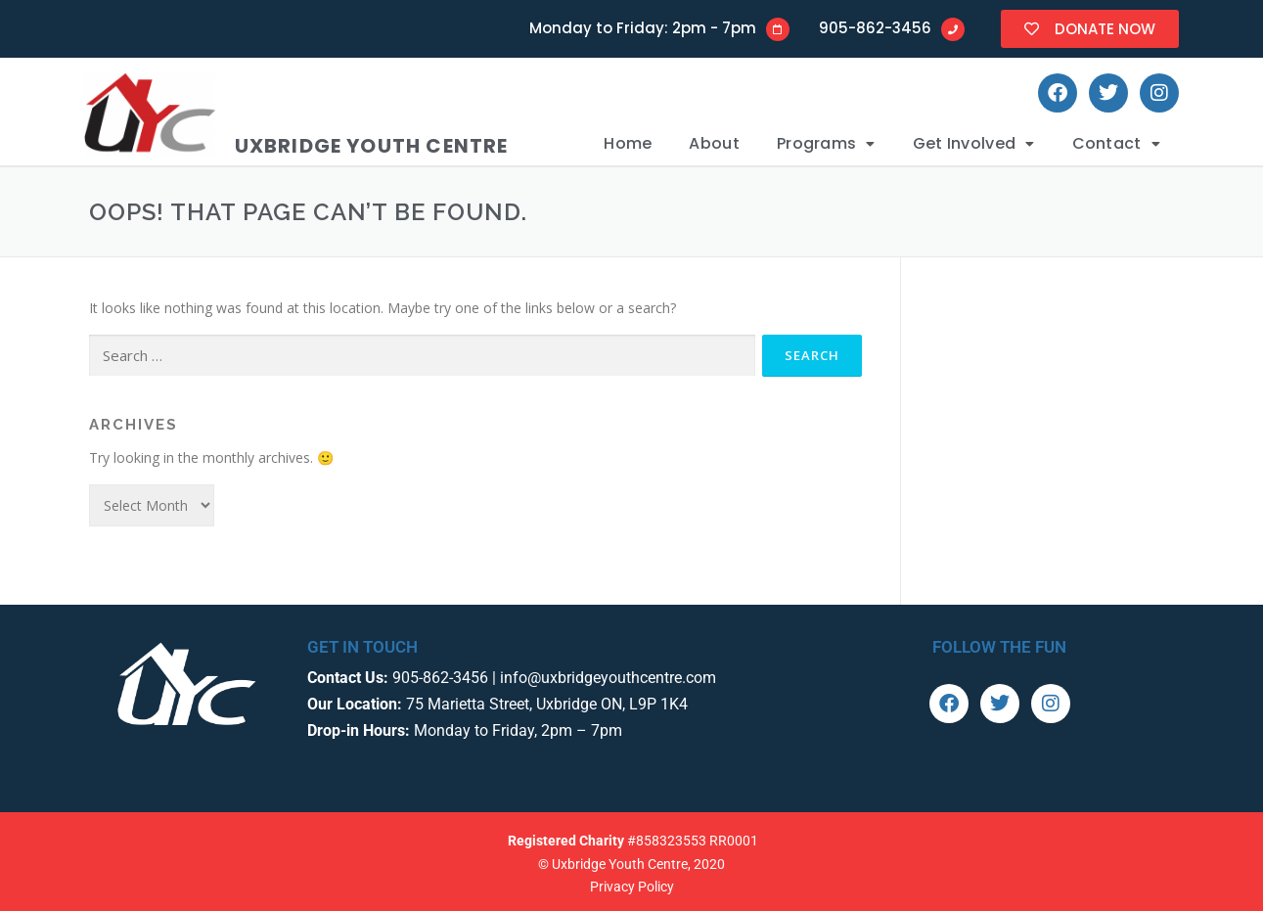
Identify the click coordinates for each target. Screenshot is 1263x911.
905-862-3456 (875, 28)
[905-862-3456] (953, 29)
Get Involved (974, 143)
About (714, 143)
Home (628, 143)
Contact (1116, 143)
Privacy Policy (632, 886)
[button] (826, 144)
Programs (826, 143)
